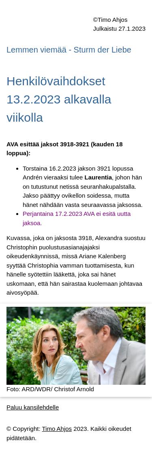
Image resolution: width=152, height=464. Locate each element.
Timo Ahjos (57, 428)
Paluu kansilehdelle (32, 407)
